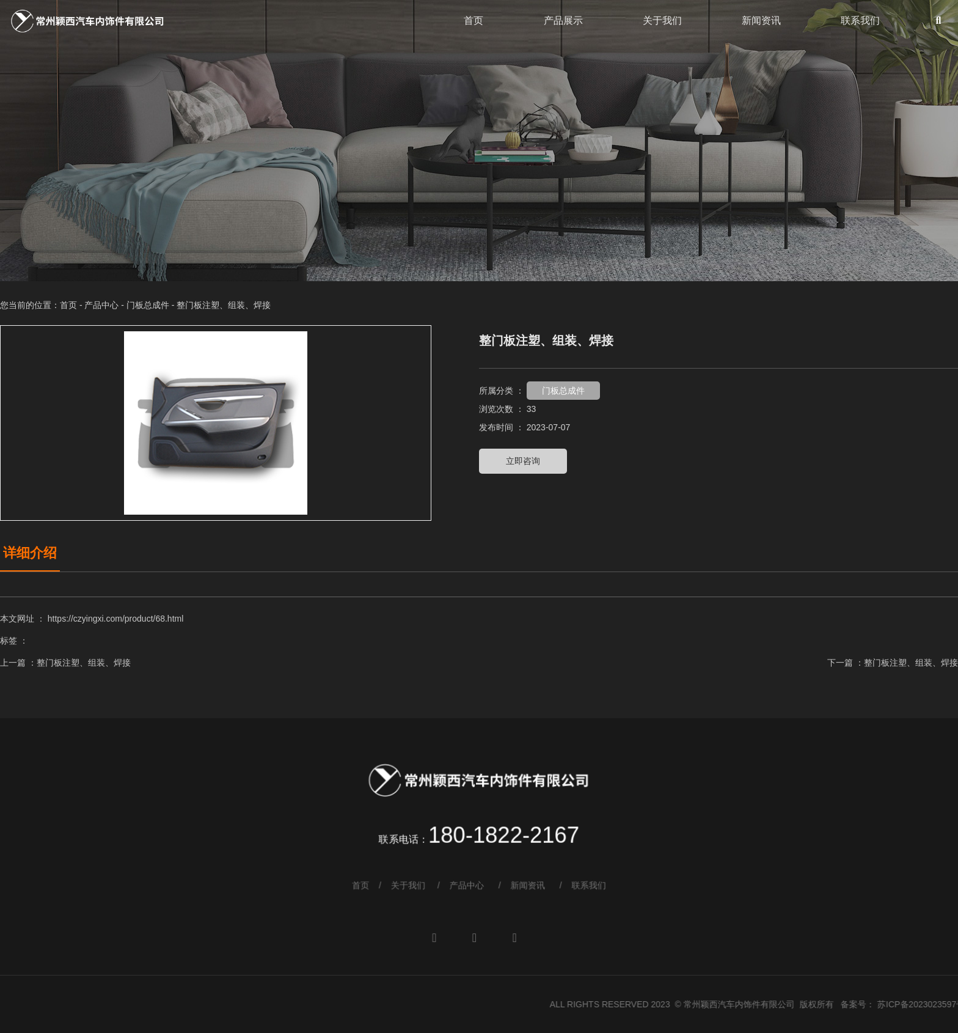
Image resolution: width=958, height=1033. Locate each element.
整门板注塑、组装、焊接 (84, 662)
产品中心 (101, 305)
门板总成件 (147, 305)
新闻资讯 (761, 20)
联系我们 (860, 20)
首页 (473, 20)
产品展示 (563, 20)
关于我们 (662, 20)
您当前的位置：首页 (39, 305)
